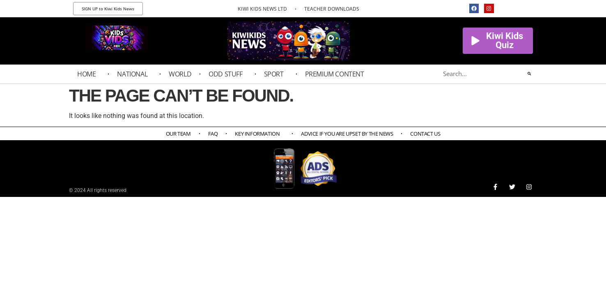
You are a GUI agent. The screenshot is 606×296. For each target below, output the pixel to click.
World (180, 74)
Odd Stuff (227, 74)
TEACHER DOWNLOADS (331, 8)
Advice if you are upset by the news (347, 133)
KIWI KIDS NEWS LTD (262, 8)
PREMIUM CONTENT (336, 74)
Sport (276, 74)
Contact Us (425, 133)
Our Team (178, 133)
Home (88, 74)
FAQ (213, 133)
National (134, 74)
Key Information (259, 134)
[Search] (529, 73)
